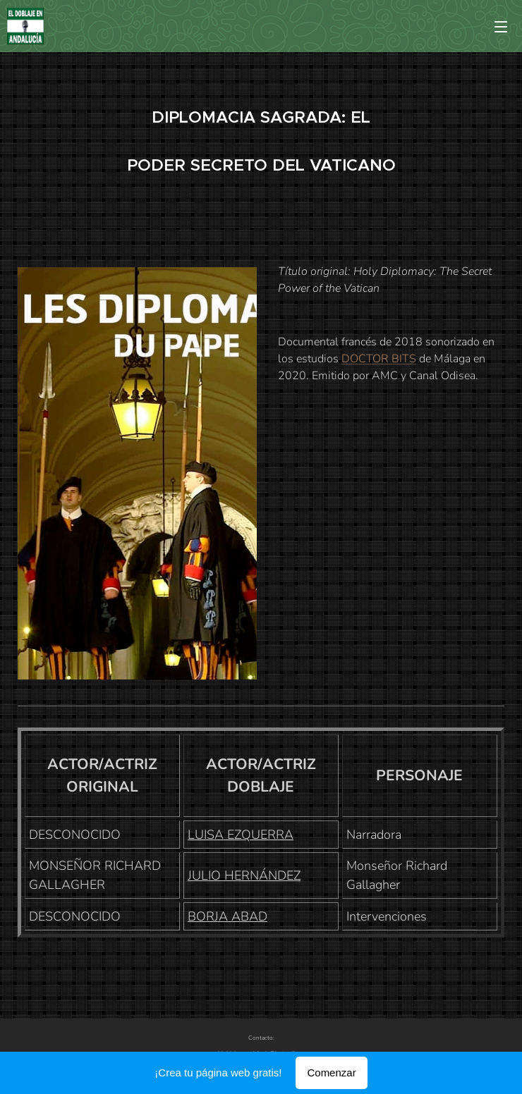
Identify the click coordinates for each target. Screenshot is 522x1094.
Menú (500, 26)
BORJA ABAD (227, 916)
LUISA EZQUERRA (240, 834)
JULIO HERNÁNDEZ (244, 875)
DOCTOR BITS (378, 359)
